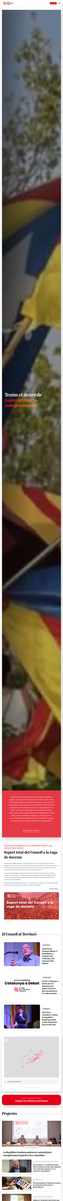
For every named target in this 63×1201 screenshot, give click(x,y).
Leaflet (40, 1076)
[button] (23, 1066)
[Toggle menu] (59, 3)
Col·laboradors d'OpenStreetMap (51, 1076)
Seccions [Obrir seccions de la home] (53, 3)
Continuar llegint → (54, 888)
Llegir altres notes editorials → (31, 830)
